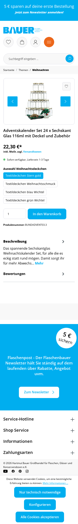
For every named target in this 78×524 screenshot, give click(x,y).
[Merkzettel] (8, 42)
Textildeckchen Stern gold (23, 175)
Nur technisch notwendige (40, 492)
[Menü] (49, 42)
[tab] (34, 253)
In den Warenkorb (47, 214)
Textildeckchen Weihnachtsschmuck (30, 184)
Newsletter (38, 12)
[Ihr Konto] (35, 42)
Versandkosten (32, 151)
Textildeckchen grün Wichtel (25, 200)
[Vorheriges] (12, 101)
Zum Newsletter (36, 392)
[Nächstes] (65, 101)
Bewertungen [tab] (34, 274)
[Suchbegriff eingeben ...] (39, 58)
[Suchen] (69, 58)
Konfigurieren (40, 504)
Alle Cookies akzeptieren (40, 517)
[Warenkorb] (22, 42)
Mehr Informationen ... (55, 483)
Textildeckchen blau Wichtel (25, 192)
